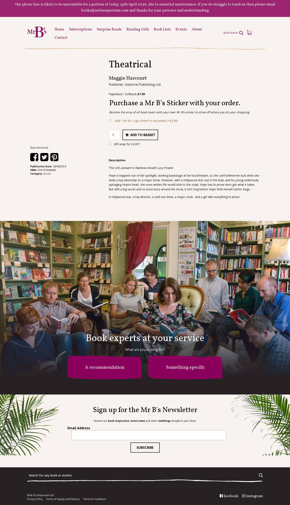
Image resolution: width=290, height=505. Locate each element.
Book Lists (162, 29)
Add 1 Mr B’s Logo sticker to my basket (146, 121)
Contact (61, 37)
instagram (254, 496)
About (197, 29)
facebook (231, 496)
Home (59, 29)
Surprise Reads (109, 29)
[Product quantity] (114, 135)
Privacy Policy (34, 499)
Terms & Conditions (94, 499)
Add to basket (142, 135)
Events (181, 29)
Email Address (78, 428)
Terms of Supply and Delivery (63, 499)
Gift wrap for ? (124, 144)
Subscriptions (80, 29)
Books (47, 173)
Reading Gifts (137, 29)
